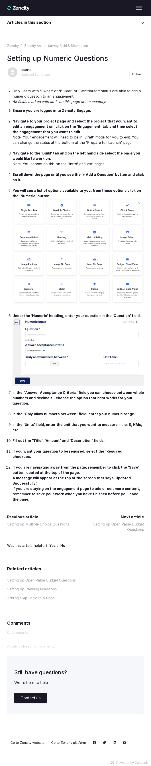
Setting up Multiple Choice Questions (38, 524)
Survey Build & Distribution (68, 46)
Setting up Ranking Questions (32, 589)
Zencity (13, 46)
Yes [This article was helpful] (52, 545)
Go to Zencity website (27, 742)
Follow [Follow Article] (136, 74)
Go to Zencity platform (68, 742)
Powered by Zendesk (132, 762)
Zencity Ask (33, 46)
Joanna (25, 70)
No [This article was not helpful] (62, 545)
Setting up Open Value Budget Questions (41, 580)
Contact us (30, 698)
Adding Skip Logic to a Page (30, 598)
